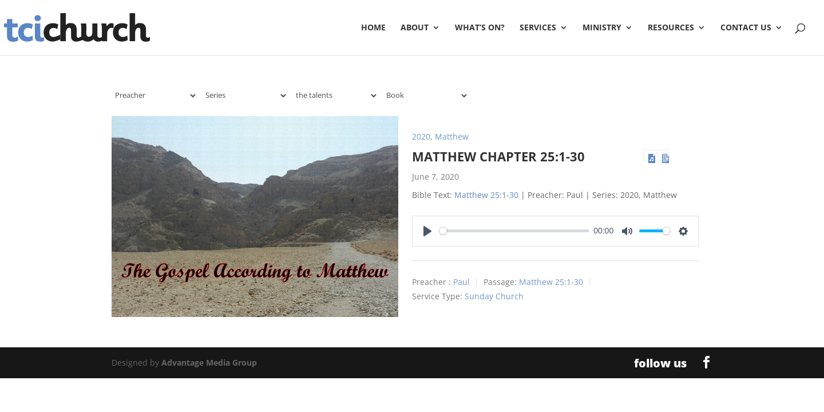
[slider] (514, 230)
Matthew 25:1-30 (486, 194)
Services (538, 28)
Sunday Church (494, 296)
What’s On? (480, 28)
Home (373, 28)
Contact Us (745, 28)
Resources (671, 28)
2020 (421, 136)
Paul (461, 281)
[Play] (427, 231)
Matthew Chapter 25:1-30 (498, 156)
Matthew (452, 136)
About (415, 28)
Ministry (602, 28)
